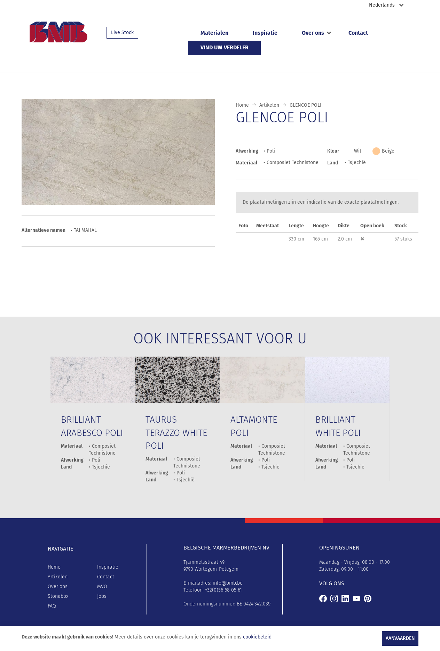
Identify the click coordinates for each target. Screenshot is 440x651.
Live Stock (122, 32)
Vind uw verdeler (225, 47)
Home (242, 105)
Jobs (102, 596)
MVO (102, 586)
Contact (358, 33)
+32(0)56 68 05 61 (223, 590)
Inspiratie (265, 33)
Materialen (214, 33)
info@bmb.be (228, 583)
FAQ (52, 606)
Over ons (313, 33)
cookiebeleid (257, 637)
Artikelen (269, 105)
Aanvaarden (400, 638)
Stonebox (58, 596)
